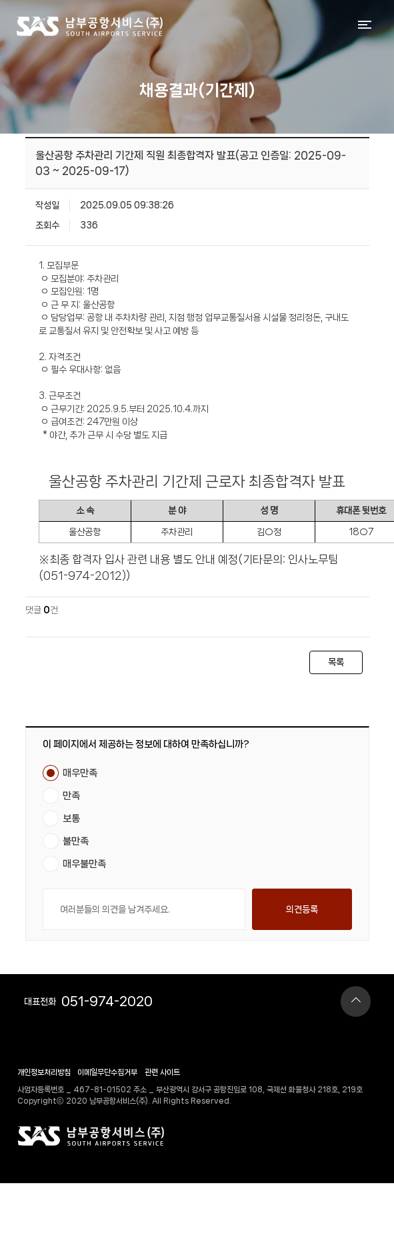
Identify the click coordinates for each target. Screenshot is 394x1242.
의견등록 (302, 909)
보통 (71, 818)
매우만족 (80, 773)
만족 (71, 795)
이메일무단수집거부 (107, 1072)
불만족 (76, 841)
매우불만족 (84, 864)
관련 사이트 (162, 1072)
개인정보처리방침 (44, 1072)
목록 (336, 662)
